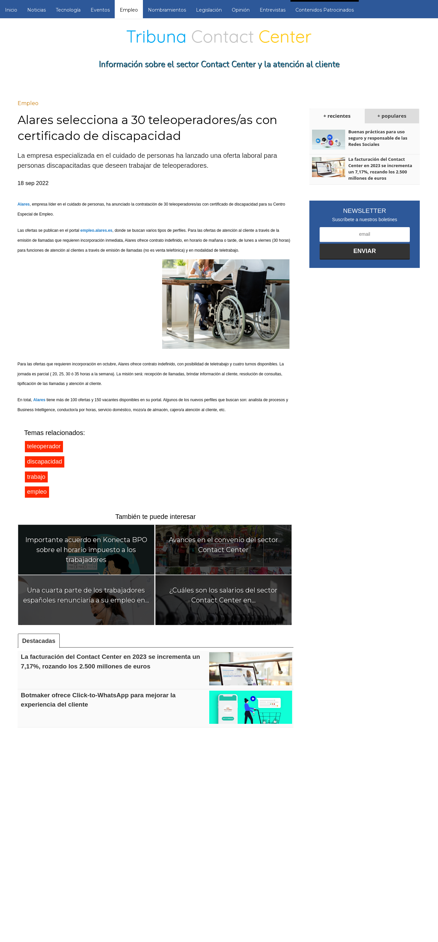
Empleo (129, 10)
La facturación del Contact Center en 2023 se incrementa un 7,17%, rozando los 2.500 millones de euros (380, 168)
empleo (37, 491)
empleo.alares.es (96, 230)
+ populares (391, 115)
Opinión (241, 10)
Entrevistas (272, 10)
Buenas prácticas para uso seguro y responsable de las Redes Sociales (377, 138)
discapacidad (44, 461)
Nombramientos (167, 10)
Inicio (11, 10)
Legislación (209, 10)
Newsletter (364, 210)
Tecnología (68, 10)
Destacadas (38, 641)
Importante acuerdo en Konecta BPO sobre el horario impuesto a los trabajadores (86, 550)
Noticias (36, 10)
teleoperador (44, 446)
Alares (24, 204)
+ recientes (336, 115)
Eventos (100, 10)
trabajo (36, 476)
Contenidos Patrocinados (324, 10)
